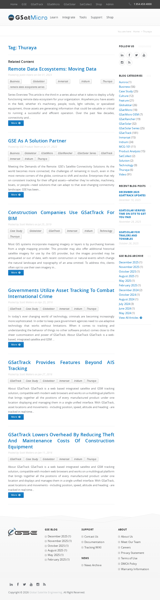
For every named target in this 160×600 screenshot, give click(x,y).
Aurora (123, 82)
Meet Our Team (131, 542)
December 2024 (129, 290)
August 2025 (127, 276)
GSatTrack (37, 4)
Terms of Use (129, 558)
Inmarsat (63, 81)
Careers (126, 547)
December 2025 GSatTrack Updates (132, 193)
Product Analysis (129, 151)
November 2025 (129, 267)
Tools (83, 17)
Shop (99, 4)
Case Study (16, 230)
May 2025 (125, 281)
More (16, 123)
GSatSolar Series (87, 153)
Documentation (94, 542)
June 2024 (125, 308)
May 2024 (125, 313)
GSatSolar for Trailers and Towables (129, 235)
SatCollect (86, 4)
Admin (110, 4)
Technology (106, 230)
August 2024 (127, 299)
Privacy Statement (132, 553)
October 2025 (127, 271)
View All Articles (130, 318)
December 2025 (129, 262)
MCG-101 (124, 146)
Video (122, 174)
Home (14, 4)
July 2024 (124, 304)
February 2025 (128, 285)
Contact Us (91, 536)
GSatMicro (53, 4)
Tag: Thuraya (22, 47)
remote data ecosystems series (27, 87)
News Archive (92, 565)
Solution (124, 160)
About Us (127, 536)
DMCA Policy (129, 564)
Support (96, 17)
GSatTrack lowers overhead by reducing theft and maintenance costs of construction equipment (61, 440)
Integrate (68, 17)
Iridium (85, 81)
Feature (124, 100)
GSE (24, 4)
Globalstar (39, 81)
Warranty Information (135, 569)
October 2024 (127, 295)
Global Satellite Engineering (45, 592)
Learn (54, 17)
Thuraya (107, 81)
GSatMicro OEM (129, 114)
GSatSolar (70, 4)
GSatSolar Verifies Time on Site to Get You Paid (132, 214)
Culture (123, 96)
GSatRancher (65, 153)
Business (15, 81)
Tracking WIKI (92, 547)
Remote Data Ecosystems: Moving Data (52, 69)
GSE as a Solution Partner (37, 141)
